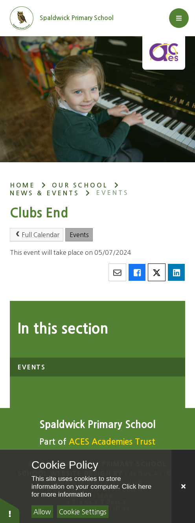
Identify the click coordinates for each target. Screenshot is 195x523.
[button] (10, 510)
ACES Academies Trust (112, 442)
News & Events (44, 193)
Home (22, 185)
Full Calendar (36, 234)
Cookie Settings (83, 511)
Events (112, 193)
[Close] (183, 486)
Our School (80, 185)
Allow (42, 511)
